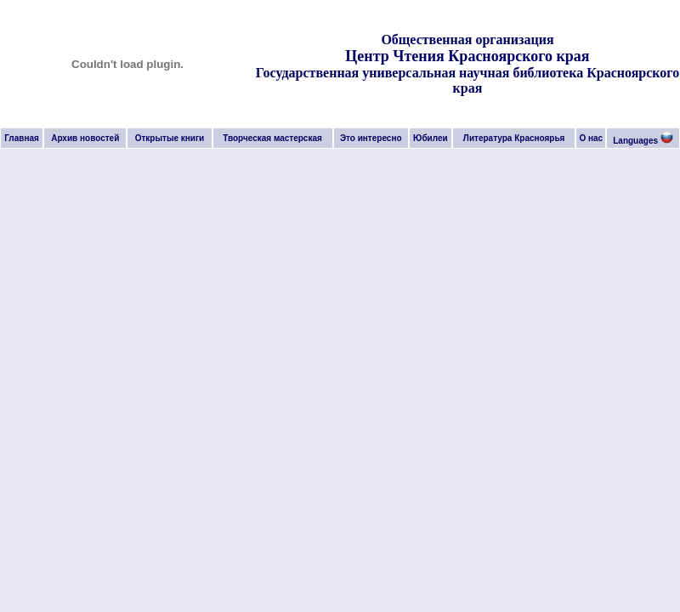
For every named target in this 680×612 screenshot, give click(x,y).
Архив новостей (85, 138)
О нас (591, 138)
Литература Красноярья (514, 138)
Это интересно (371, 138)
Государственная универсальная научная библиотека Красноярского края (467, 80)
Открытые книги (170, 138)
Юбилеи (430, 138)
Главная (21, 138)
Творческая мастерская (272, 138)
